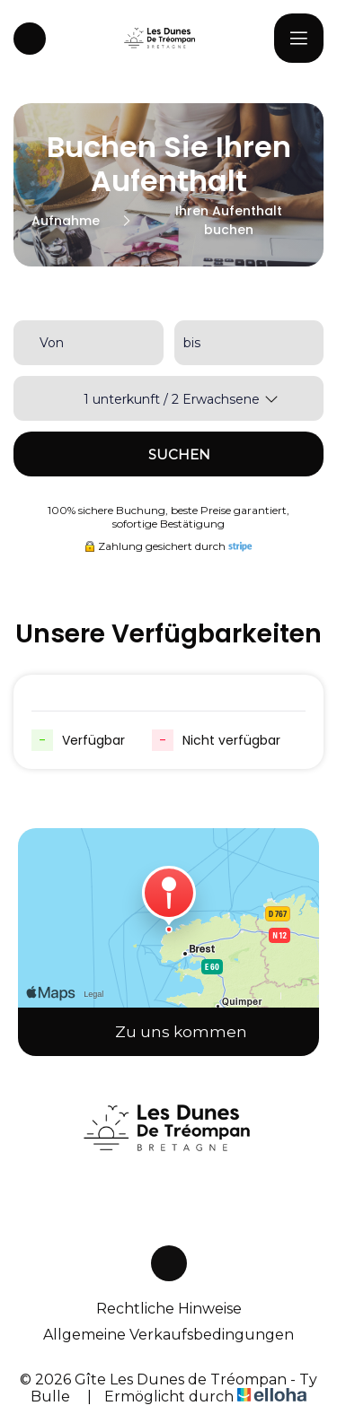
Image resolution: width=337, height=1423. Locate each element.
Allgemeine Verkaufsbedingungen (168, 1334)
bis (191, 343)
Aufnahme (65, 221)
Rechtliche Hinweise (169, 1308)
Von (52, 343)
